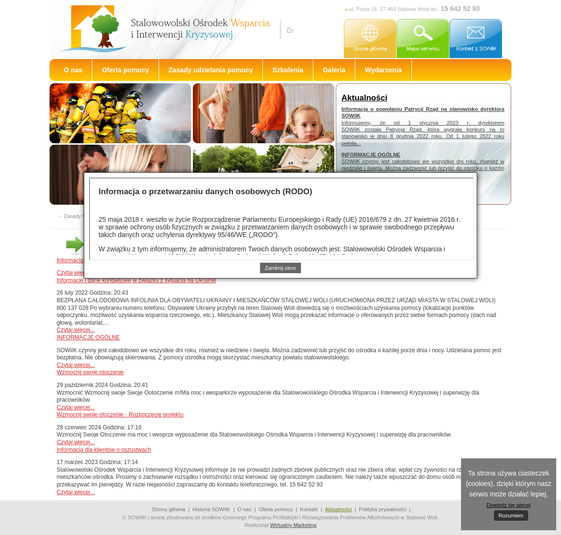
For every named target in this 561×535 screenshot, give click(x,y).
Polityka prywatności (383, 509)
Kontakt (309, 509)
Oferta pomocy (125, 70)
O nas (73, 70)
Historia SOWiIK (211, 509)
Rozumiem (511, 515)
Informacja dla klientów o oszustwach (104, 449)
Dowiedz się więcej (509, 505)
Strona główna (168, 509)
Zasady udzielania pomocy (211, 70)
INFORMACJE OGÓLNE (88, 337)
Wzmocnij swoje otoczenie (90, 372)
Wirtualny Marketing (293, 525)
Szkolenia (287, 70)
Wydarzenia (383, 70)
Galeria (334, 70)
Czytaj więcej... (76, 272)
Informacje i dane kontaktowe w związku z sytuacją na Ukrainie (136, 280)
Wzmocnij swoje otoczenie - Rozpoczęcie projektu (120, 414)
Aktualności (338, 509)
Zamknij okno (280, 268)
